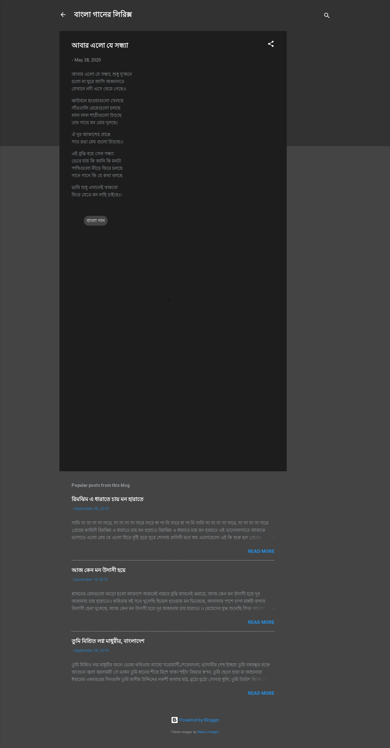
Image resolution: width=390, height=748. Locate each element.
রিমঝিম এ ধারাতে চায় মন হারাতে (108, 499)
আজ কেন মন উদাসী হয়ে (99, 570)
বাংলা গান (96, 220)
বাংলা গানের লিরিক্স (103, 14)
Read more (261, 551)
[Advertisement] (311, 122)
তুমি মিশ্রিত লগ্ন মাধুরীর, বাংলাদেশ (108, 641)
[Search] (327, 16)
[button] (271, 45)
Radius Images (208, 732)
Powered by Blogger (195, 720)
